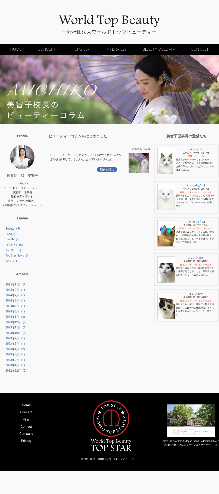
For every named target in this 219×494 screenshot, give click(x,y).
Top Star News (12, 260)
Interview (116, 49)
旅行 (6, 266)
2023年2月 (9, 379)
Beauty (7, 228)
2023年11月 (10, 341)
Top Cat (8, 254)
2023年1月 (9, 386)
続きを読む (107, 169)
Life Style (8, 247)
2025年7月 (9, 296)
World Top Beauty (109, 21)
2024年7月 (9, 303)
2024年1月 (9, 328)
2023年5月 (9, 360)
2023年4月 (9, 367)
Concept (47, 49)
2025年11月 (10, 290)
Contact (200, 49)
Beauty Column (159, 49)
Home (15, 49)
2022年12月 (10, 392)
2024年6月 (9, 309)
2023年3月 (9, 373)
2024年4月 (9, 316)
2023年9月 (9, 354)
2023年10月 (10, 348)
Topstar (80, 49)
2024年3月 (9, 322)
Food (6, 235)
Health (7, 241)
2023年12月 (10, 335)
